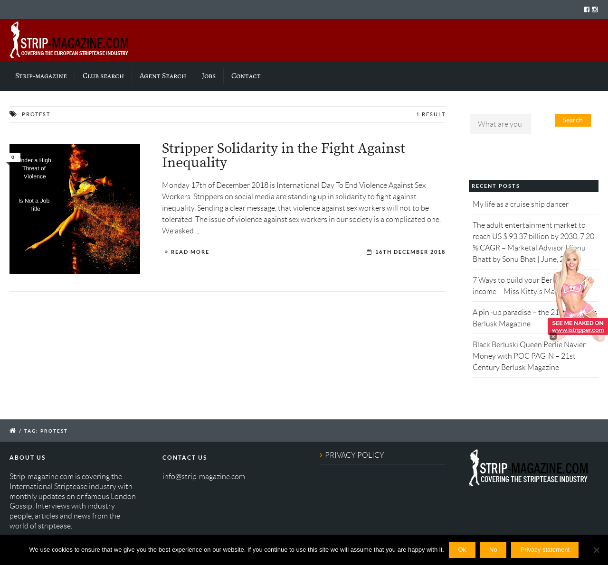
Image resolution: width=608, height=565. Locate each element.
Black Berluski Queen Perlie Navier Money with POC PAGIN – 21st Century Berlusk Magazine (529, 356)
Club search (103, 76)
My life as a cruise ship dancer (521, 204)
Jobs (209, 76)
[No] (596, 550)
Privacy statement (545, 549)
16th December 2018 (410, 252)
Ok (462, 549)
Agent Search (163, 76)
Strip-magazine (41, 76)
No (493, 549)
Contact (246, 76)
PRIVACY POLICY (354, 455)
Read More (190, 252)
